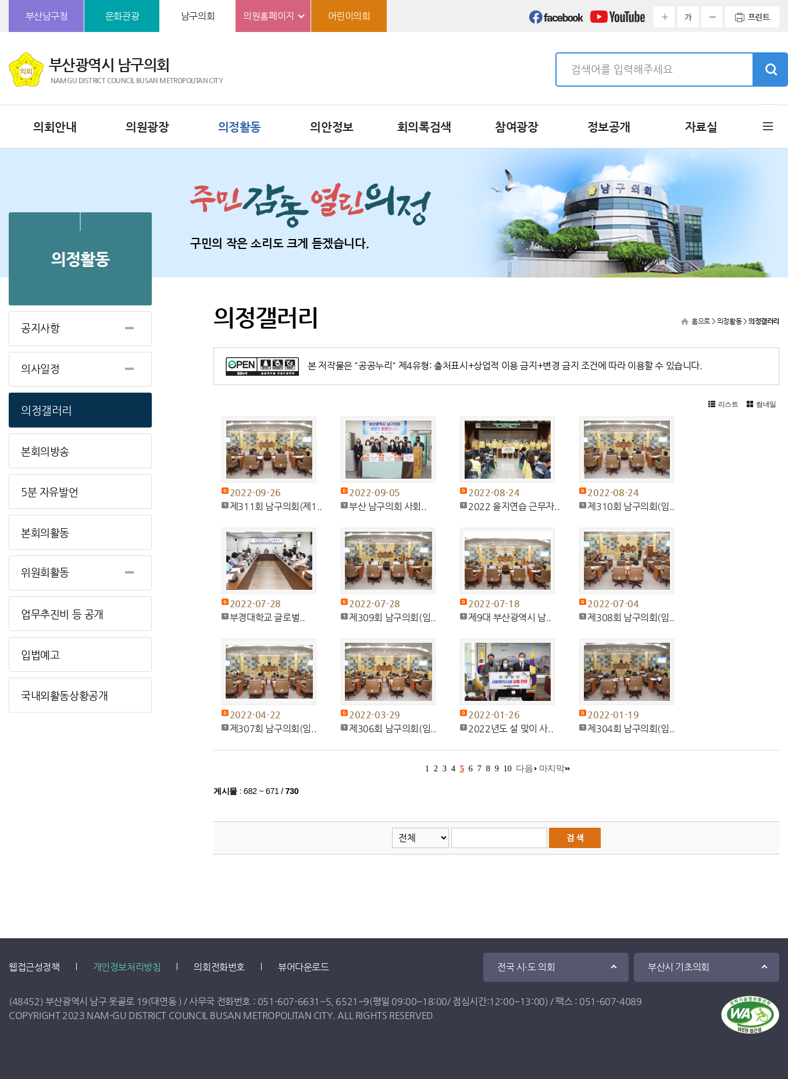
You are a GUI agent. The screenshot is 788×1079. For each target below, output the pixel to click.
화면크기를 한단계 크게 (664, 16)
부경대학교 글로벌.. (267, 617)
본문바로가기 (0, 0)
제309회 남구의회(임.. (392, 617)
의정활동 (239, 127)
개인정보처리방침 (127, 967)
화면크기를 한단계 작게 (711, 16)
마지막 (552, 768)
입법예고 (40, 655)
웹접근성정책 (34, 967)
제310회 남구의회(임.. (630, 506)
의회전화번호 (219, 967)
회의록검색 (424, 127)
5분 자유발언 (49, 492)
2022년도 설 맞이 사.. (510, 728)
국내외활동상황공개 (64, 695)
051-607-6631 (289, 1001)
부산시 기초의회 (678, 967)
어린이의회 (349, 16)
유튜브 (618, 20)
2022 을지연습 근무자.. (513, 506)
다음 (524, 768)
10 (507, 768)
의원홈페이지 (268, 16)
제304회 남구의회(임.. (630, 728)
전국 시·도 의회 (526, 967)
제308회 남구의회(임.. (630, 617)
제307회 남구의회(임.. (273, 728)
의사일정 (40, 368)
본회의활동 (45, 532)
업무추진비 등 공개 (62, 614)
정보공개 (608, 127)
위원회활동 (45, 572)
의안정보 (331, 127)
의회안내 (54, 127)
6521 (347, 1001)
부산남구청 (47, 16)
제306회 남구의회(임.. (392, 728)
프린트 (759, 17)
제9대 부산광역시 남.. (509, 617)
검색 (770, 70)
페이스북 (556, 20)
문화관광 (122, 16)
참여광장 (516, 127)
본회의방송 (45, 451)
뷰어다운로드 (303, 967)
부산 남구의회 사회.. (387, 506)
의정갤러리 (46, 410)
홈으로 (700, 321)
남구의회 (198, 16)
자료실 (701, 127)
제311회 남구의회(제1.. (276, 506)
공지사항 (40, 328)
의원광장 (147, 127)
